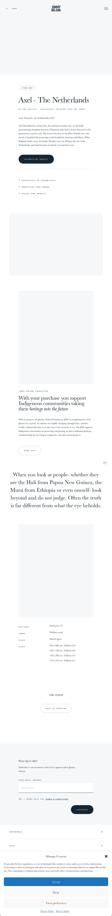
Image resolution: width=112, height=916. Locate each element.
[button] (106, 856)
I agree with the (46, 799)
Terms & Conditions (57, 799)
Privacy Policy (47, 911)
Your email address (30, 780)
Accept (56, 882)
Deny (56, 892)
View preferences (56, 903)
